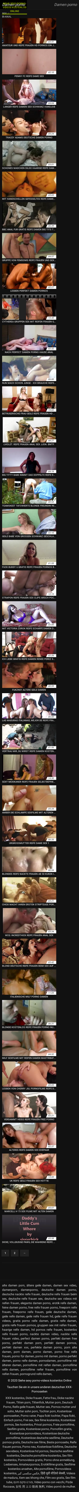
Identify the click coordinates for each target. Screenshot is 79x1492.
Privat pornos (43, 1424)
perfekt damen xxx (15, 1347)
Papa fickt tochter (48, 1415)
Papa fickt (68, 1415)
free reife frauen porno (43, 1307)
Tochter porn (47, 1411)
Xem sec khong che (31, 1477)
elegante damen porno (36, 1303)
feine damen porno (14, 1307)
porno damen (42, 1351)
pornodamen (47, 1360)
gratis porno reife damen (30, 1320)
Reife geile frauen (23, 1406)
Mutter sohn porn (26, 1411)
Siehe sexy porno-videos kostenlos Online (14, 7)
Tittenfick (38, 1402)
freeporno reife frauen (28, 1312)
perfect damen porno (35, 1338)
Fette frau (49, 1398)
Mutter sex (43, 1406)
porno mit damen (46, 1356)
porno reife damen (25, 1360)
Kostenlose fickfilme (50, 1446)
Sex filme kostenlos (47, 1420)
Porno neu (29, 1446)
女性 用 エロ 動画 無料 (30, 1486)
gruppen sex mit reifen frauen (56, 1325)
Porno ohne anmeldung (59, 1460)
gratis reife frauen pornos (19, 1325)
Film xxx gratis (54, 1477)
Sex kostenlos (24, 1424)
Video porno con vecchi (49, 1482)
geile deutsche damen (61, 1312)
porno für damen (23, 1356)
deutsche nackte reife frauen (21, 1294)
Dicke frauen (34, 1398)
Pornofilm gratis (60, 1429)
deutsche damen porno (59, 1289)
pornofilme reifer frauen (37, 1369)
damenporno (29, 1289)
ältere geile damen (39, 1285)
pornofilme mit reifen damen (42, 1365)
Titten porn (23, 1402)
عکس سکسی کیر (28, 1473)
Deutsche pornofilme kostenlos (41, 1455)
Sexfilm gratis (16, 1429)
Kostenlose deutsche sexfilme (40, 1437)
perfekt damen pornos (60, 1343)
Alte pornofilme (44, 1468)
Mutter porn (53, 1402)
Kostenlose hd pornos (34, 1451)
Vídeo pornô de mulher (60, 1486)
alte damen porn (13, 1285)
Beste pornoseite (58, 1442)
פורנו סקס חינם (23, 1482)
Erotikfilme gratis (52, 1464)
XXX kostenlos (14, 1398)
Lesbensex (11, 1464)
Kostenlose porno (37, 1429)
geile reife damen (13, 1316)
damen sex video (64, 1285)
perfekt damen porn (27, 1343)
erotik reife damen (64, 1303)
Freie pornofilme (63, 1424)
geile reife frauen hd (39, 1316)
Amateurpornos (29, 1464)
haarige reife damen (15, 1329)
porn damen (22, 1351)
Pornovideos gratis (30, 1460)
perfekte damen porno (46, 1347)
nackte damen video (44, 1334)
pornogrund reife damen (36, 1374)
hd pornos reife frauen (46, 1329)
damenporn (9, 1289)
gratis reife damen (63, 1320)
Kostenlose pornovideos (25, 1433)
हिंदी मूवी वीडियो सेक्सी (53, 1473)
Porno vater (28, 1415)
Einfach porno (13, 1420)
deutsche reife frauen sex (25, 1298)
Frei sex (28, 1420)
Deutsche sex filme (33, 1442)
